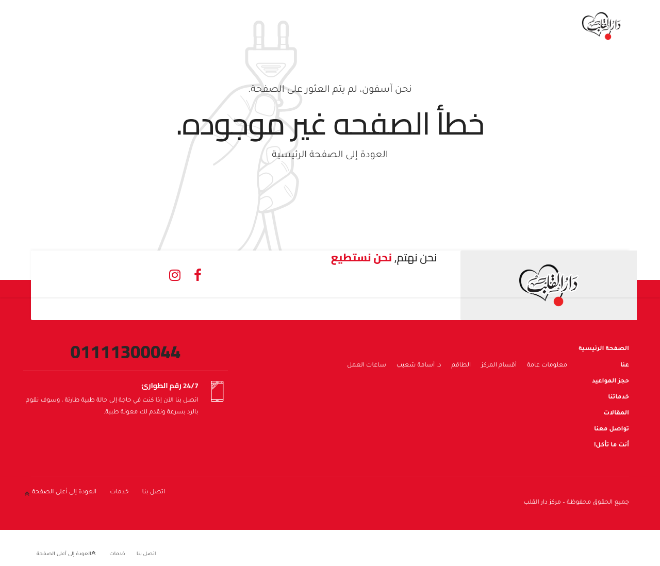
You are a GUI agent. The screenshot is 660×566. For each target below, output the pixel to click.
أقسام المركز (499, 365)
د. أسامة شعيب (419, 365)
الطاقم (461, 365)
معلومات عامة (547, 365)
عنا (624, 365)
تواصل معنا (611, 429)
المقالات (616, 413)
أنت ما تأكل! (611, 445)
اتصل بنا (154, 492)
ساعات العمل (366, 365)
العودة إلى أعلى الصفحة (64, 492)
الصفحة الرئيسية (604, 349)
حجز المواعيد (610, 381)
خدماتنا (618, 397)
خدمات (119, 492)
